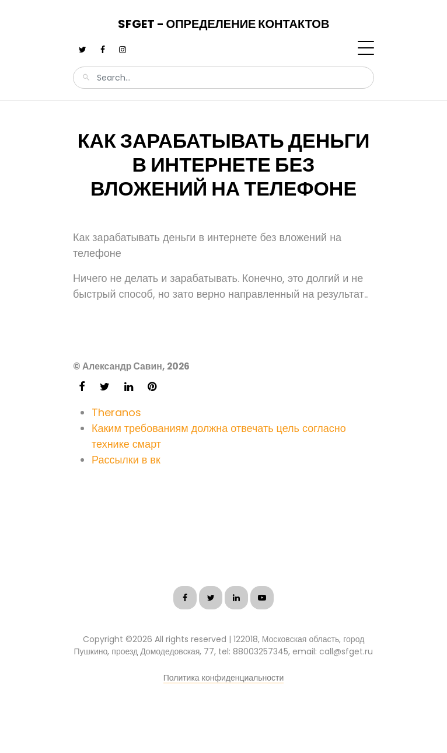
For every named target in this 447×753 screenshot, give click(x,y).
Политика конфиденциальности (223, 678)
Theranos (116, 412)
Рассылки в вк (126, 459)
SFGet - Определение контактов (224, 24)
